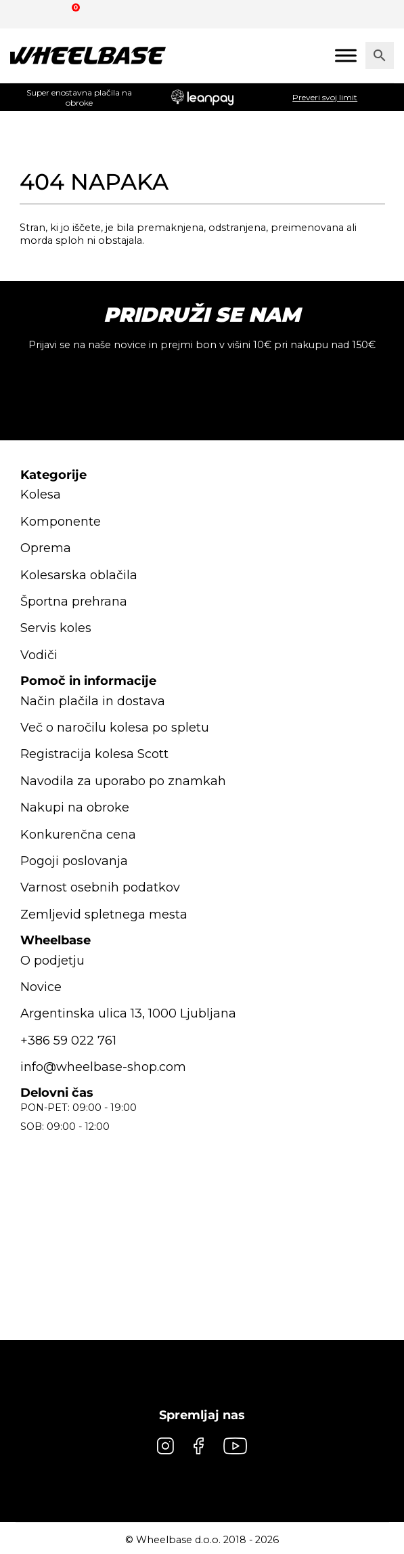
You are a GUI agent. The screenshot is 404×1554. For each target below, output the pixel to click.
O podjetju (52, 960)
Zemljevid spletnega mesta (103, 914)
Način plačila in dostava (93, 701)
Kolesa (40, 494)
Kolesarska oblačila (78, 575)
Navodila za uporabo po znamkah (122, 781)
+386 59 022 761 (67, 1040)
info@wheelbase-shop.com (103, 1066)
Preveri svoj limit (325, 97)
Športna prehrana (73, 601)
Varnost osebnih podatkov (100, 887)
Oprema (45, 548)
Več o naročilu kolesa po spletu (114, 727)
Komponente (60, 521)
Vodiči (39, 655)
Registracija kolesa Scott (94, 754)
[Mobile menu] (346, 55)
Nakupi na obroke (75, 807)
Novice (41, 987)
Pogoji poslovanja (74, 861)
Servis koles (55, 628)
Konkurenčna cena (78, 834)
